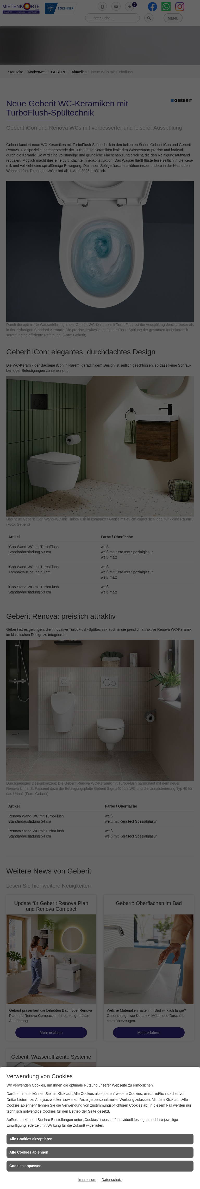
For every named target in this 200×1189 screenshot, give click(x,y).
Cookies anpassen (25, 1166)
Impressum (87, 1180)
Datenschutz (112, 1180)
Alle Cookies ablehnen (28, 1152)
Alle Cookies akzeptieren (30, 1139)
